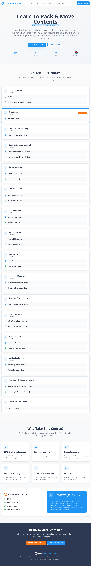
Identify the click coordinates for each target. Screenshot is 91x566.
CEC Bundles (48, 3)
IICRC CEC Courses (35, 3)
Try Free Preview (56, 543)
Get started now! (83, 3)
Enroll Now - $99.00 (35, 543)
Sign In (68, 3)
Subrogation (59, 3)
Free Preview (55, 45)
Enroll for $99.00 (37, 45)
